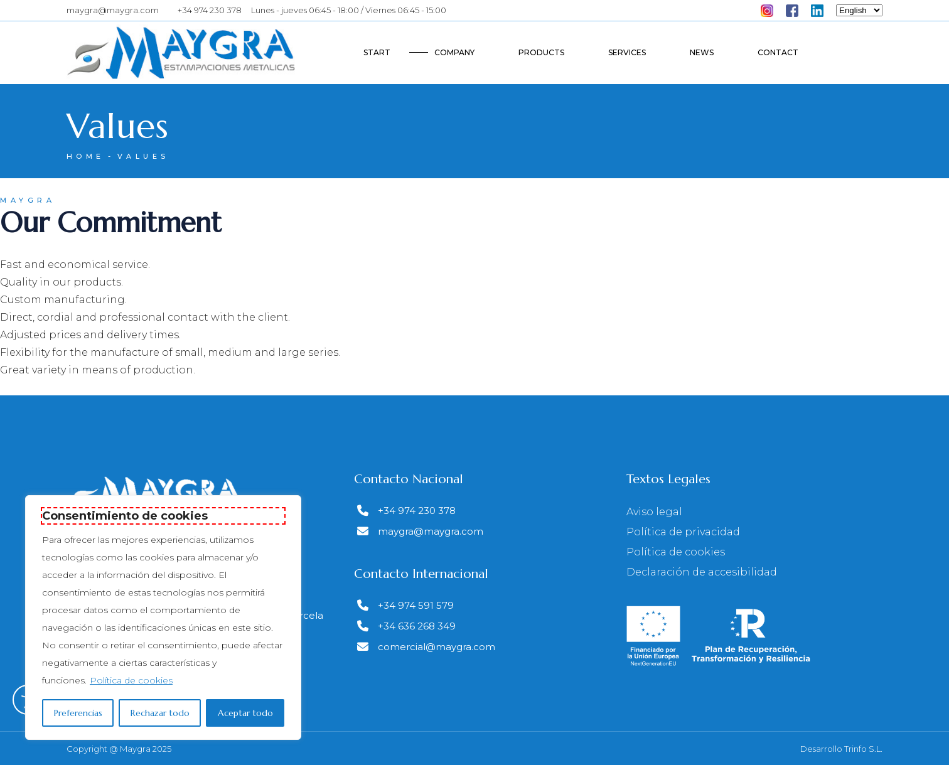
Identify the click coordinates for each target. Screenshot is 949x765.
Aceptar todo (245, 713)
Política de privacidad (683, 532)
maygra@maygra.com (113, 10)
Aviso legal (654, 512)
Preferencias (78, 713)
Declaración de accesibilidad (701, 572)
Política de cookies (131, 680)
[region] (163, 617)
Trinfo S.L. (863, 749)
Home (86, 156)
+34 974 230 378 (210, 10)
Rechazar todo (160, 713)
